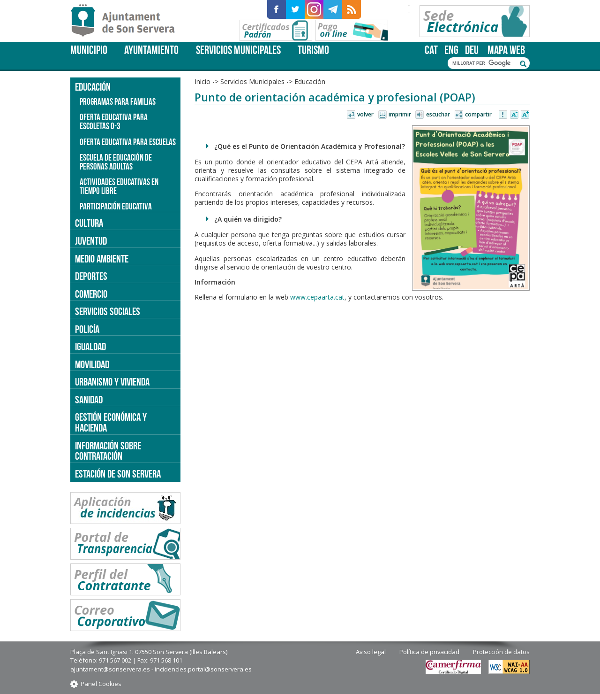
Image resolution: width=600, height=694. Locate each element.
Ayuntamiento (151, 50)
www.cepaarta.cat (317, 297)
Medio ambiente (101, 258)
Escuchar (438, 114)
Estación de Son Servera (118, 473)
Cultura (89, 223)
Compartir (478, 114)
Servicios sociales (107, 311)
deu (472, 50)
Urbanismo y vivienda (112, 381)
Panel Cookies (101, 683)
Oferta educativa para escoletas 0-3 (114, 121)
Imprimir (400, 114)
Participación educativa (116, 206)
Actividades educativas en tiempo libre (119, 186)
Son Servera (126, 21)
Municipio (88, 50)
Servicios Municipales (238, 50)
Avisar (503, 115)
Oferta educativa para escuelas (128, 142)
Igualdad (90, 346)
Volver (365, 114)
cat (431, 50)
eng (451, 50)
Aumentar (525, 115)
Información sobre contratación (108, 451)
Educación (309, 81)
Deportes (91, 276)
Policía (87, 329)
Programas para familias (118, 102)
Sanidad (89, 399)
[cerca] (483, 63)
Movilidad (92, 364)
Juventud (91, 241)
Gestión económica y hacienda (111, 422)
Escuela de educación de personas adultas (116, 162)
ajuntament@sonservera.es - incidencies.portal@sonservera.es (161, 669)
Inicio (202, 81)
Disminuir (514, 115)
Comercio (91, 294)
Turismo (313, 50)
